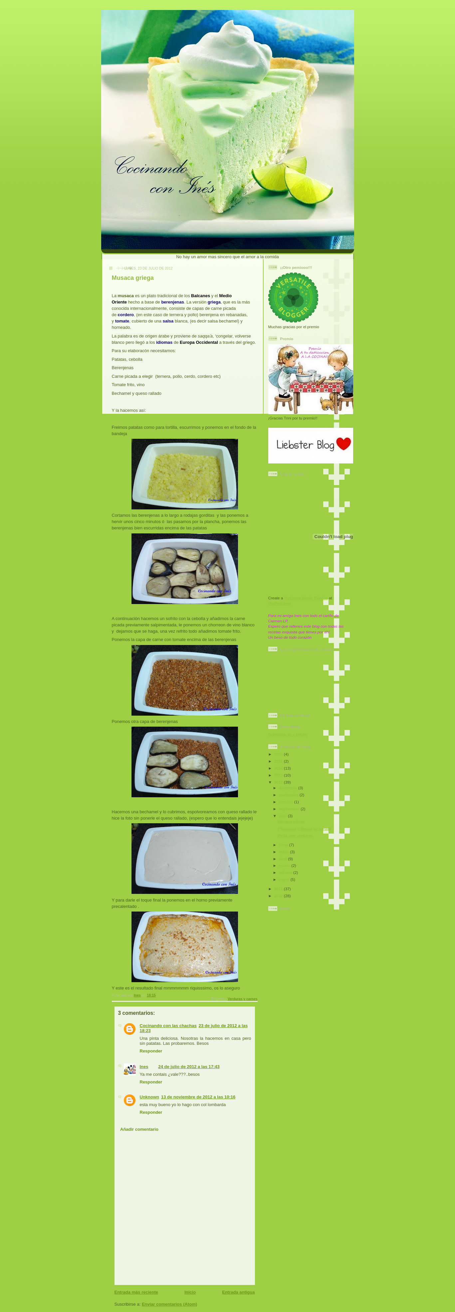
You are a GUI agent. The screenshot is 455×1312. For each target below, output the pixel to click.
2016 (279, 754)
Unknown (149, 1096)
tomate (122, 321)
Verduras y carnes (243, 999)
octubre (286, 802)
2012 (279, 782)
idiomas (164, 342)
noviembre (289, 795)
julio (283, 816)
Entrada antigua (238, 1292)
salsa (168, 321)
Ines (144, 1066)
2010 (279, 896)
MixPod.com (279, 603)
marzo (285, 865)
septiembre (290, 809)
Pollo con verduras (295, 835)
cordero (126, 314)
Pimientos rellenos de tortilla (304, 828)
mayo (284, 852)
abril (283, 859)
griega (214, 302)
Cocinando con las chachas (168, 1025)
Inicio (190, 1292)
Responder (151, 1050)
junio (284, 845)
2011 (279, 889)
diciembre (288, 788)
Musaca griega (291, 821)
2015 (279, 761)
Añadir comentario (139, 1129)
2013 (279, 775)
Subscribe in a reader (288, 734)
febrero (286, 872)
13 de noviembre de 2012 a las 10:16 (198, 1096)
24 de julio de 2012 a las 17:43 (189, 1066)
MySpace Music (298, 598)
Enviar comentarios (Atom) (169, 1304)
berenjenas (172, 302)
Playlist (321, 598)
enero (285, 879)
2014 (279, 768)
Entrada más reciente (136, 1292)
